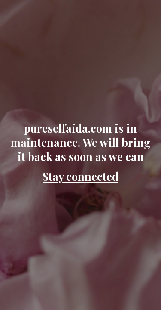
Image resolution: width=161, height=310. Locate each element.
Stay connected (80, 176)
